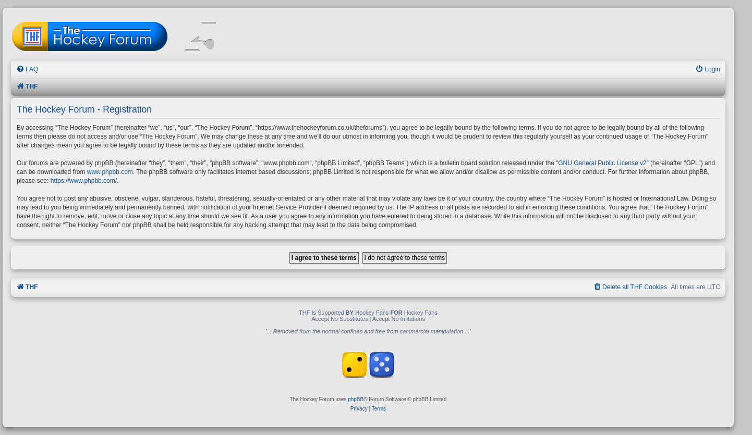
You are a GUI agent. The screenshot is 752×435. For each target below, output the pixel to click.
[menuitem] (27, 70)
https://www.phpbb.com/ (84, 180)
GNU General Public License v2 (602, 163)
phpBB (355, 399)
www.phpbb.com (110, 172)
